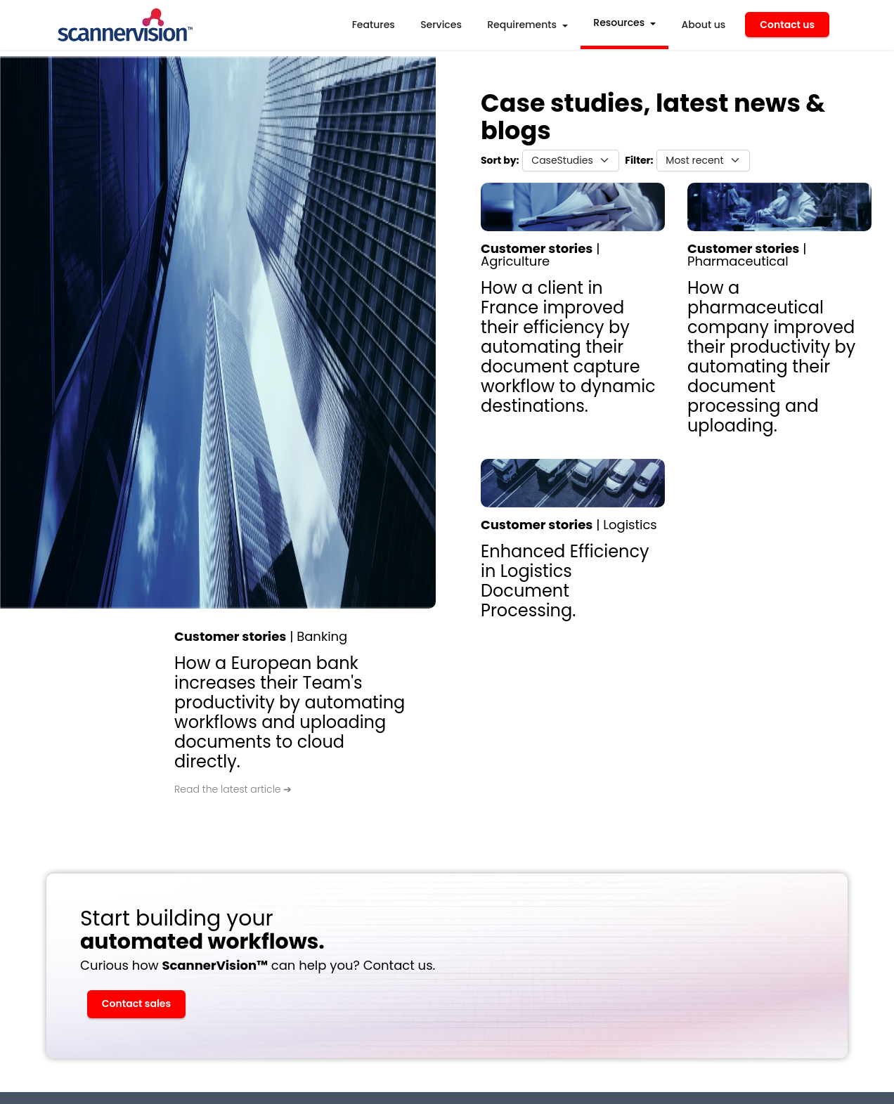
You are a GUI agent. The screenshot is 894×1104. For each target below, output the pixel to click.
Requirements (522, 25)
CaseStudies (561, 160)
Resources (618, 22)
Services (441, 25)
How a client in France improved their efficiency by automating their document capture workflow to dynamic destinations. (568, 346)
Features (373, 25)
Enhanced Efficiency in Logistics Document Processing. (565, 581)
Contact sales (136, 1003)
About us (704, 25)
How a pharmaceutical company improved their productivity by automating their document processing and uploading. (771, 356)
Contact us (787, 25)
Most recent (694, 160)
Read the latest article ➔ (233, 790)
